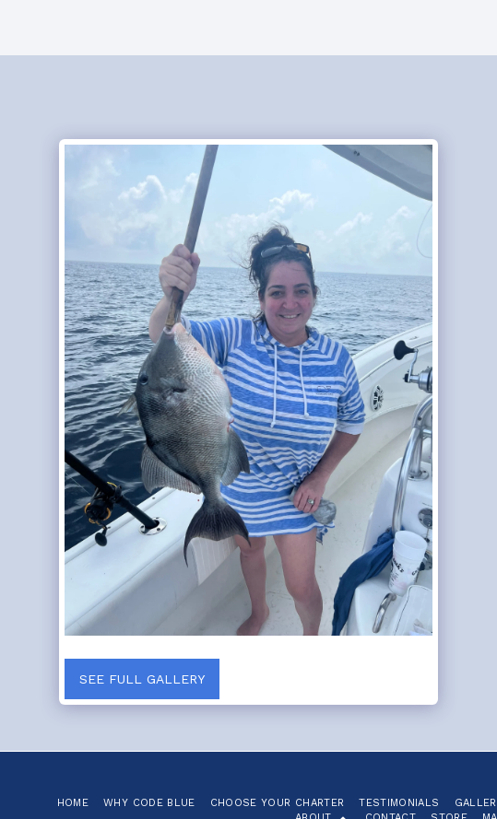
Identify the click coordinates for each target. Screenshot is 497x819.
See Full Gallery (142, 679)
